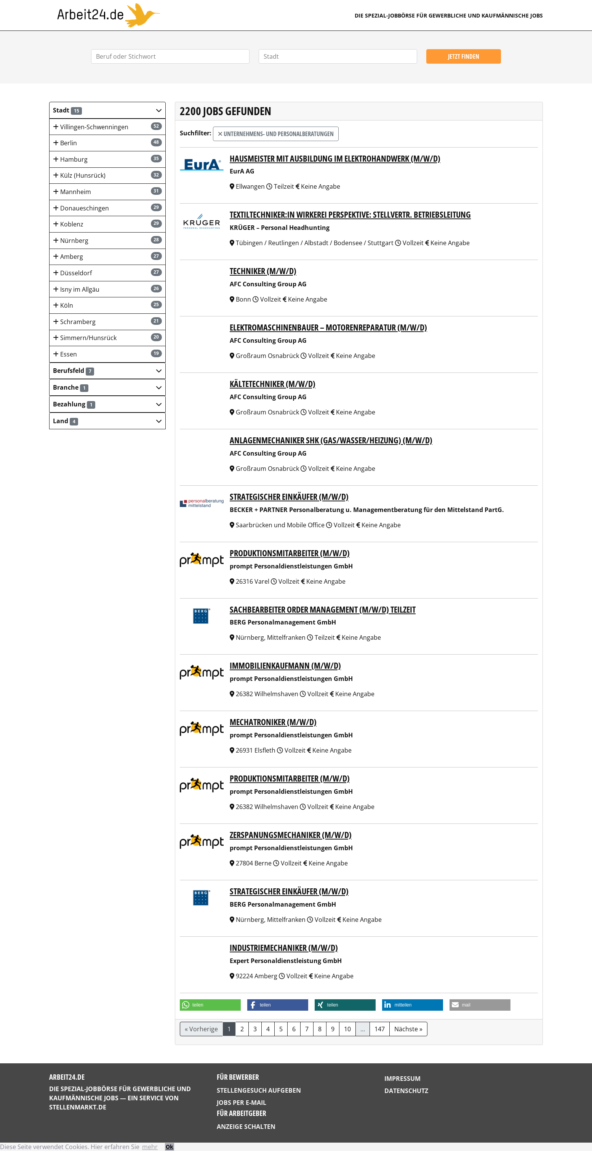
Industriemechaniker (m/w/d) (284, 948)
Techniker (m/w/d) (263, 271)
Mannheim (107, 191)
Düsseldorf (107, 272)
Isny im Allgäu (107, 289)
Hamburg (107, 159)
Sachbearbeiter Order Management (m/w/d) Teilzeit (323, 609)
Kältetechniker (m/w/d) (272, 384)
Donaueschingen (107, 208)
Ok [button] (169, 1146)
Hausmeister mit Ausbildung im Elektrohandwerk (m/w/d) (335, 158)
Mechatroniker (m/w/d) (273, 722)
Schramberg (107, 321)
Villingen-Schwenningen (107, 126)
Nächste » (408, 1029)
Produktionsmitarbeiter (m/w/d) (290, 553)
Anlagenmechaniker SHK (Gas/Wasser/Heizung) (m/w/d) (331, 440)
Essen (107, 354)
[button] (107, 110)
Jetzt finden (463, 56)
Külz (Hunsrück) (107, 175)
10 (347, 1029)
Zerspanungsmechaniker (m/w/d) (291, 835)
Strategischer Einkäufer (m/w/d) (289, 496)
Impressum (402, 1078)
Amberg (107, 256)
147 (379, 1029)
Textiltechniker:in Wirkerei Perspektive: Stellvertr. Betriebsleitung (350, 214)
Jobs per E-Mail (241, 1102)
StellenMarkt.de (77, 1107)
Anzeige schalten (246, 1126)
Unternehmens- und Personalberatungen (276, 134)
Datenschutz (406, 1091)
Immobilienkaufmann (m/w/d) (285, 665)
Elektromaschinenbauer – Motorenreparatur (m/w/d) (328, 327)
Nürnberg (107, 240)
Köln (107, 305)
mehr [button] (150, 1147)
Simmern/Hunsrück (107, 337)
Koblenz (107, 224)
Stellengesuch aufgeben (259, 1090)
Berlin (107, 142)
